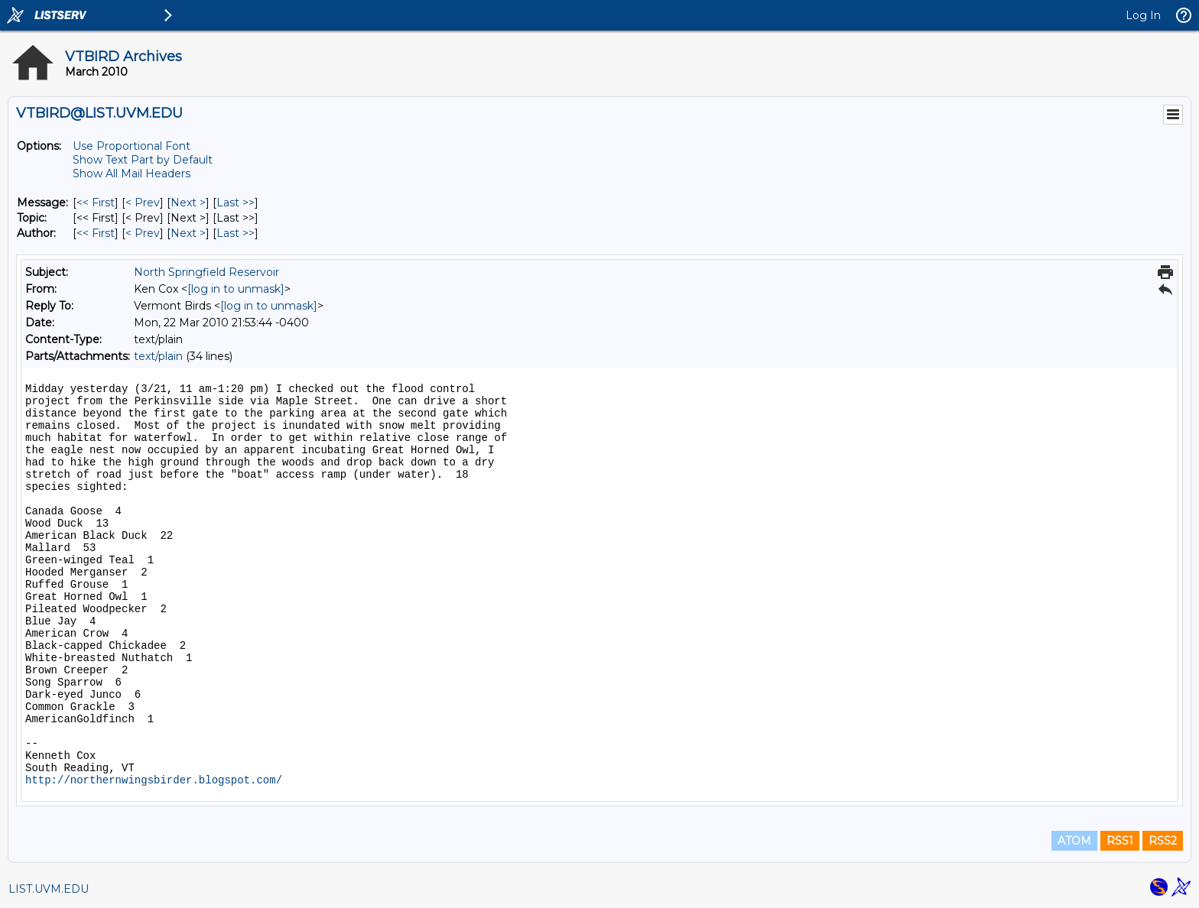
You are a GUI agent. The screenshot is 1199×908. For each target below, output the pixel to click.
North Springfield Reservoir (206, 272)
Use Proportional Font (131, 146)
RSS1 (1119, 841)
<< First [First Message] (95, 202)
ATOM (1074, 841)
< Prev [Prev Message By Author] (142, 233)
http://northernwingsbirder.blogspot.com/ (153, 780)
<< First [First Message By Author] (95, 233)
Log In (1143, 15)
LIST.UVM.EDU (48, 889)
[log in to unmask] (235, 289)
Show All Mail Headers (131, 173)
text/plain (158, 356)
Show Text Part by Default (143, 160)
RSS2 (1163, 841)
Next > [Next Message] (188, 202)
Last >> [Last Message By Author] (235, 233)
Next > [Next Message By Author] (188, 233)
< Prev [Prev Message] (142, 202)
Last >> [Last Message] (235, 202)
